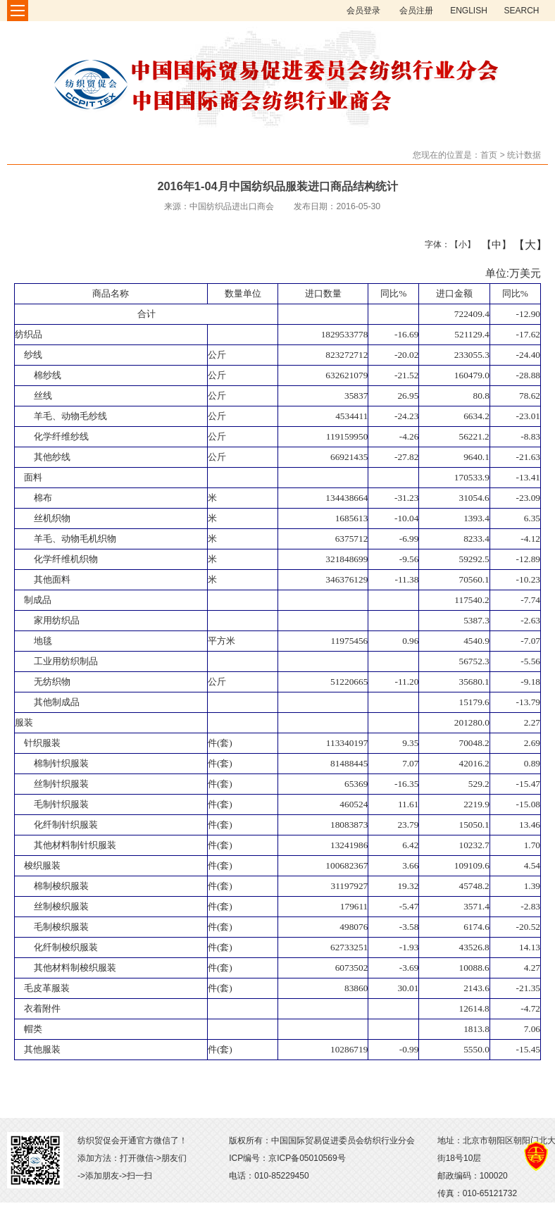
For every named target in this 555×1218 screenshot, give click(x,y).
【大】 (522, 244)
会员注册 (416, 10)
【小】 (459, 244)
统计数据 (524, 155)
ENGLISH (468, 10)
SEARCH (521, 10)
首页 (488, 155)
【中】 (491, 244)
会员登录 (363, 10)
